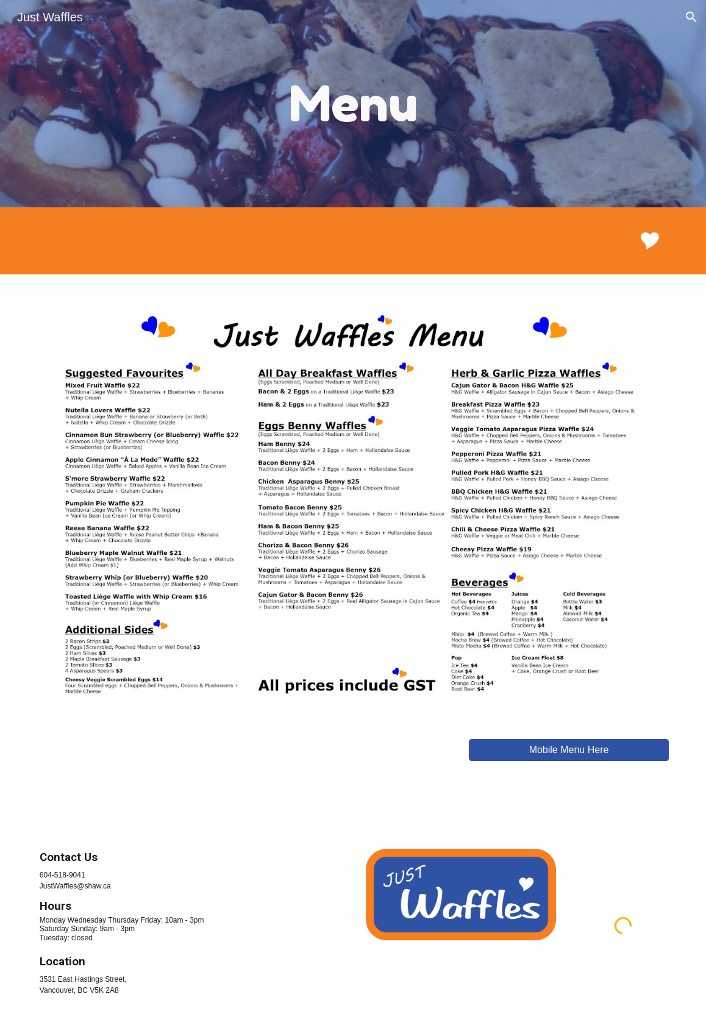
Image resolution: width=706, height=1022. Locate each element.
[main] (352, 103)
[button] (691, 17)
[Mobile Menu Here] (568, 750)
